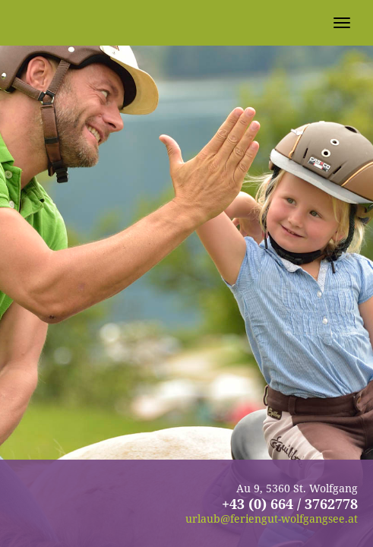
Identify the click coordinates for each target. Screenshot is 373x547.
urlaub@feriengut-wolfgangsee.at (271, 518)
